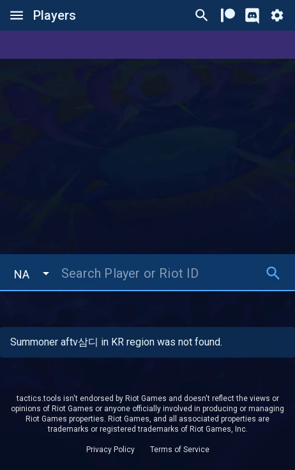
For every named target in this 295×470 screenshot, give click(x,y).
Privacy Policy (110, 449)
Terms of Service (179, 449)
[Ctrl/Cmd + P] (201, 15)
